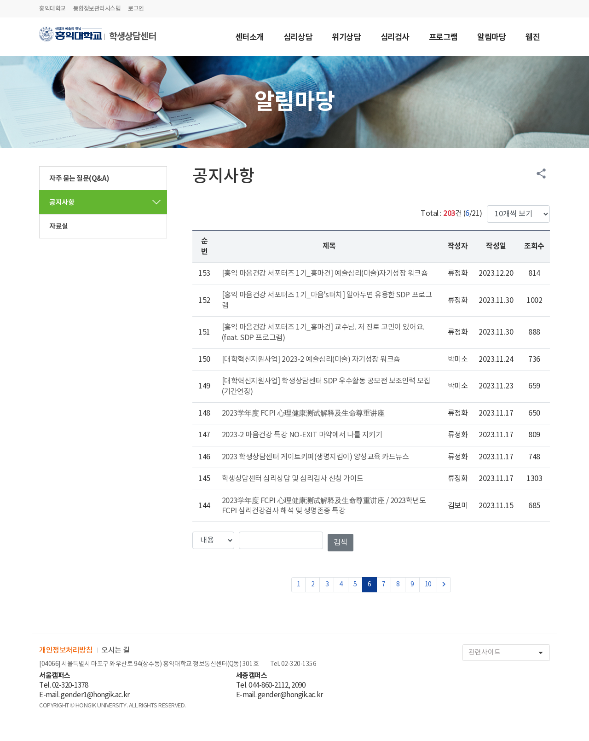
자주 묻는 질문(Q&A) (79, 178)
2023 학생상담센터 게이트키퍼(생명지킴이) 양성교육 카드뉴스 (315, 457)
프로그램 (443, 38)
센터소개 (249, 38)
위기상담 (346, 38)
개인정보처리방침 (65, 650)
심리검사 (395, 38)
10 (428, 584)
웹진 (532, 38)
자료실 (58, 226)
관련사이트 (508, 653)
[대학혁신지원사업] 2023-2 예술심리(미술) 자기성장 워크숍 (311, 359)
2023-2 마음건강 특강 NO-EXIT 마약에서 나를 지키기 (302, 435)
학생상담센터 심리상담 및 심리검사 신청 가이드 (293, 479)
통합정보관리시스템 (97, 8)
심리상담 (297, 38)
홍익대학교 (52, 8)
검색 (340, 542)
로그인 (136, 8)
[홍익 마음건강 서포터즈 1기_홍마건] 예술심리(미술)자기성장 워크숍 (325, 273)
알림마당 (491, 38)
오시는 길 (115, 650)
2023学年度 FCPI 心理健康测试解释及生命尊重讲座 (303, 413)
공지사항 (61, 202)
